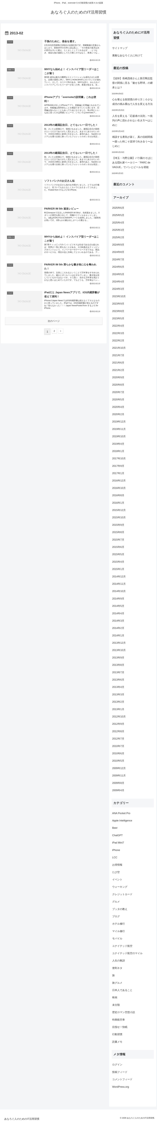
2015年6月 (118, 547)
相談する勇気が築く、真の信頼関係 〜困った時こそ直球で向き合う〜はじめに (132, 141)
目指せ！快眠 (119, 1027)
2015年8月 (118, 532)
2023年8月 (118, 311)
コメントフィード (122, 1079)
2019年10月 (119, 436)
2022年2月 (118, 340)
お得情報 (117, 864)
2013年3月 (118, 694)
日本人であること (122, 990)
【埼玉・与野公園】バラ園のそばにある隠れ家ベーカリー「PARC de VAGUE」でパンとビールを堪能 (132, 163)
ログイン (117, 1064)
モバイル (117, 938)
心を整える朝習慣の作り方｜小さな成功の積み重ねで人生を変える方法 (132, 101)
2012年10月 (119, 716)
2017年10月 (119, 458)
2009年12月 (119, 768)
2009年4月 (118, 790)
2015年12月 (119, 510)
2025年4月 (118, 222)
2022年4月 (118, 325)
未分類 (116, 1005)
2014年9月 (118, 598)
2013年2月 (118, 701)
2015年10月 (119, 517)
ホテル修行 (118, 923)
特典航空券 (118, 1019)
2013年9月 (118, 657)
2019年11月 (119, 429)
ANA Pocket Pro (121, 813)
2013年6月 (118, 679)
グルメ (116, 901)
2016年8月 (118, 495)
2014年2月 (118, 628)
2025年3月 (118, 230)
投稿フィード (119, 1072)
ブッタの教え (119, 909)
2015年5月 (118, 554)
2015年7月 (118, 539)
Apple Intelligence (122, 820)
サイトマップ (119, 48)
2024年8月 (118, 252)
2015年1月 (118, 569)
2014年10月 (119, 591)
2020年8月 (118, 384)
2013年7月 (118, 672)
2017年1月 (118, 473)
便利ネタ (117, 968)
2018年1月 (118, 451)
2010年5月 (118, 760)
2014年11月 (119, 583)
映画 (114, 997)
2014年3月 (118, 620)
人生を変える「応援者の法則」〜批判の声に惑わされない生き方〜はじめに (132, 121)
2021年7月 (118, 355)
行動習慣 (117, 1034)
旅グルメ (117, 982)
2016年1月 (118, 502)
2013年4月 (118, 687)
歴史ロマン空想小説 (123, 1012)
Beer (115, 827)
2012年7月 (118, 738)
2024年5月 (118, 274)
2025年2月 (118, 237)
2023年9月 (118, 303)
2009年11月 (119, 775)
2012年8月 (118, 731)
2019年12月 (119, 421)
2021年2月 (118, 370)
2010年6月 (118, 753)
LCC (114, 857)
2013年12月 (119, 642)
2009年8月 (118, 783)
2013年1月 (118, 709)
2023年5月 (118, 318)
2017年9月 (118, 466)
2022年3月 (118, 333)
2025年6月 (118, 207)
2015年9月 (118, 524)
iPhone (116, 850)
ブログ (116, 916)
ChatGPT (117, 835)
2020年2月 (118, 414)
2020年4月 (118, 407)
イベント (117, 879)
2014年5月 (118, 606)
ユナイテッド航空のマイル (127, 953)
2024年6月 (118, 266)
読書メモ (117, 1041)
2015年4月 (118, 561)
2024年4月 (118, 281)
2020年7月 (118, 392)
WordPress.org (120, 1086)
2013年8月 (118, 665)
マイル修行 (118, 931)
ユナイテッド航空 (122, 946)
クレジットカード (122, 894)
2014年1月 (118, 635)
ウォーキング (119, 886)
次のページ (54, 323)
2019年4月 (118, 443)
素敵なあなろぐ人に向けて (127, 55)
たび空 (116, 872)
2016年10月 (119, 488)
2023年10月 (119, 296)
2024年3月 (118, 289)
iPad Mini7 (118, 842)
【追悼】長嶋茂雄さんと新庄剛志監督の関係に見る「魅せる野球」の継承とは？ (132, 83)
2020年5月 (118, 399)
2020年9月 (118, 377)
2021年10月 (119, 347)
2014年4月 (118, 613)
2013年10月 (119, 650)
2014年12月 (119, 576)
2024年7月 (118, 259)
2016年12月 (119, 480)
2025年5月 (118, 215)
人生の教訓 (118, 960)
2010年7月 (118, 746)
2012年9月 (118, 723)
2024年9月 (118, 244)
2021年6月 (118, 362)
